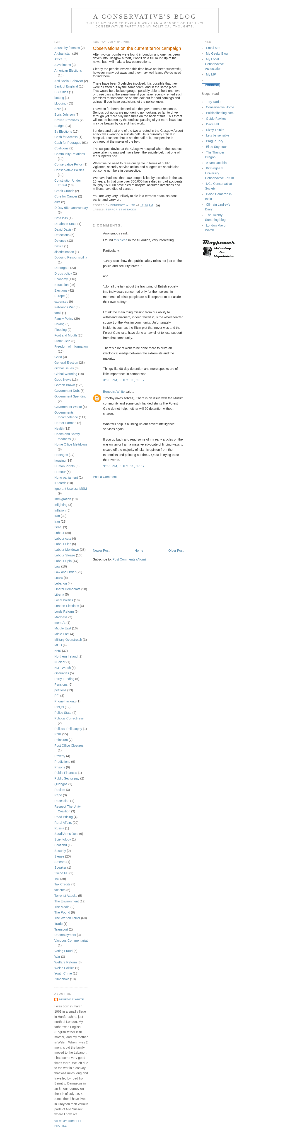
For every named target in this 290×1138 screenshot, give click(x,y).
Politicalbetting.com (220, 113)
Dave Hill (212, 124)
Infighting (60, 505)
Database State (65, 224)
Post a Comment (105, 477)
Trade (58, 924)
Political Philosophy (68, 729)
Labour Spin (63, 561)
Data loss (61, 218)
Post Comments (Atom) (129, 559)
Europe (59, 296)
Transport (61, 929)
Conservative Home (220, 107)
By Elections (63, 131)
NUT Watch (62, 668)
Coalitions (61, 148)
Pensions (61, 684)
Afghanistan (62, 53)
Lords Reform (64, 611)
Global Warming (65, 374)
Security (60, 851)
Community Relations (69, 154)
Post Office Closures (69, 745)
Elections (60, 290)
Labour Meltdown (66, 549)
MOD (58, 645)
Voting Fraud (63, 951)
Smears (59, 862)
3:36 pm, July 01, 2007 (124, 466)
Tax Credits (62, 884)
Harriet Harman (65, 423)
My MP (211, 74)
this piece (120, 240)
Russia (59, 828)
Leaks (58, 578)
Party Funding (64, 679)
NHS (57, 651)
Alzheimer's (62, 65)
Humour (60, 472)
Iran (57, 516)
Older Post (176, 550)
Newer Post (101, 550)
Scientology (62, 839)
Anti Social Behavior (68, 81)
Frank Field (62, 341)
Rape (58, 795)
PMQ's (59, 707)
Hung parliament (66, 477)
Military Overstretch (68, 639)
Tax (56, 879)
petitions (60, 690)
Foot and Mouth (65, 335)
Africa (58, 59)
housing (60, 460)
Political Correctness (69, 718)
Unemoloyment (65, 935)
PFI (56, 695)
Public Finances (65, 773)
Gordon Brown (64, 385)
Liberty (59, 594)
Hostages (61, 455)
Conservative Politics (69, 170)
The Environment (66, 901)
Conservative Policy (68, 164)
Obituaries (61, 673)
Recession (61, 801)
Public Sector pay (66, 778)
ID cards (60, 483)
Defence (60, 240)
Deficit (58, 246)
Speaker (60, 867)
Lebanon (60, 583)
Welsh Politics (64, 968)
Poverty (59, 756)
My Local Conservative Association (214, 64)
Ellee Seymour (216, 147)
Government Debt (67, 390)
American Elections (68, 70)
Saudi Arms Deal (66, 834)
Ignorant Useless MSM (70, 488)
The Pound (62, 912)
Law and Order (65, 572)
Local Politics (63, 600)
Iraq (57, 521)
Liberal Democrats (67, 589)
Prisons (59, 767)
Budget (59, 126)
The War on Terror (67, 918)
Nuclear (59, 662)
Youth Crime (63, 973)
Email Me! (213, 48)
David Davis (63, 229)
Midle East (61, 634)
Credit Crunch (64, 191)
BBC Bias (61, 92)
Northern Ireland (65, 656)
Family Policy (63, 318)
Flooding (60, 329)
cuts (57, 202)
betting (59, 98)
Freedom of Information (71, 346)
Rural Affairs (63, 822)
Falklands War (64, 307)
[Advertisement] (138, 514)
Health (59, 428)
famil (57, 313)
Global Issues (64, 368)
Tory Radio (213, 102)
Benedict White (71, 999)
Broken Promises (66, 120)
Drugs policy (63, 273)
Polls (57, 734)
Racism (59, 790)
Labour (59, 533)
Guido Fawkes (216, 118)
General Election (66, 362)
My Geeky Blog (217, 53)
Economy (61, 279)
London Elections (66, 606)
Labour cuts (62, 538)
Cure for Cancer (65, 196)
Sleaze (59, 856)
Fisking (59, 324)
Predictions (62, 761)
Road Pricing (63, 817)
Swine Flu (61, 873)
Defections (62, 235)
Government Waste (68, 407)
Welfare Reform (65, 962)
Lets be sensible (217, 135)
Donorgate (61, 268)
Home (139, 550)
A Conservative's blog (145, 16)
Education (61, 285)
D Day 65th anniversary (71, 208)
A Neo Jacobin (216, 163)
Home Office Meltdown (70, 444)
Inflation (60, 510)
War (57, 956)
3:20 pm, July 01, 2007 (124, 380)
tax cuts (59, 890)
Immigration (62, 499)
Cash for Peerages (67, 142)
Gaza (58, 357)
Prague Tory (214, 141)
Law (57, 566)
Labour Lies (62, 544)
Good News (62, 379)
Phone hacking (65, 701)
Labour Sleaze (64, 555)
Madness (60, 617)
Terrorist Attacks (65, 895)
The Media (62, 907)
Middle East (62, 628)
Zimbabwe (61, 979)
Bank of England (66, 86)
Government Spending (70, 396)
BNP (57, 109)
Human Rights (64, 466)
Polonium (61, 740)
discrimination (64, 252)
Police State (63, 712)
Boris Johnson (64, 114)
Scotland (60, 845)
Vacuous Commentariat (71, 940)
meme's (59, 622)
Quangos (60, 784)
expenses (61, 301)
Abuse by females (67, 48)
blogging (60, 103)
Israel (58, 527)
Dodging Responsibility (70, 257)
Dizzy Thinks (215, 130)
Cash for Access (65, 137)
